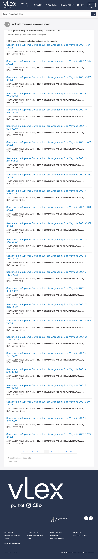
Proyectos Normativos (12, 535)
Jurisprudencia (32, 532)
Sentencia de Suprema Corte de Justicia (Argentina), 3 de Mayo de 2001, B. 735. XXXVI (46, 387)
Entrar (80, 5)
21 (66, 452)
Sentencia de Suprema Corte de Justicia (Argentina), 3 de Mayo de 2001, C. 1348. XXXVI (46, 338)
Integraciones (67, 5)
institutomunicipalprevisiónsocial (27, 35)
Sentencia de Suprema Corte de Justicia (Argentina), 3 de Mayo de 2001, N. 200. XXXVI (46, 192)
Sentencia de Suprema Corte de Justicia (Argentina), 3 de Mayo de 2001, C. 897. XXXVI (46, 159)
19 (56, 452)
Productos (37, 5)
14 (32, 452)
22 (70, 452)
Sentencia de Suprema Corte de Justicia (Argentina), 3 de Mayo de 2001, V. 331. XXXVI (48, 224)
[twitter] (86, 518)
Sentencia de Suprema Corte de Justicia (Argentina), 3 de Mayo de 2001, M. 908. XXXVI (46, 241)
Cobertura (51, 5)
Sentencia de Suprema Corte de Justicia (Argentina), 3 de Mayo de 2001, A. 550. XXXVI (46, 370)
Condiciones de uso (11, 553)
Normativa (54, 535)
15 (37, 452)
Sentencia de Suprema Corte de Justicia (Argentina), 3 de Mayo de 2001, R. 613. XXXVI (48, 322)
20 (61, 452)
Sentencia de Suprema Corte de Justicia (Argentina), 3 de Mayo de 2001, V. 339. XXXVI (49, 78)
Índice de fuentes (57, 538)
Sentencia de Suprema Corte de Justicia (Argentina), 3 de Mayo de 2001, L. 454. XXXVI (46, 289)
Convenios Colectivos (35, 535)
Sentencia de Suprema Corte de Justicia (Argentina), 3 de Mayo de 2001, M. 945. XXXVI (46, 306)
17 (46, 452)
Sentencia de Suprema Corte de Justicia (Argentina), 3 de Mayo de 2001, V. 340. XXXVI (46, 419)
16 (42, 452)
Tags (29, 538)
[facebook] (91, 518)
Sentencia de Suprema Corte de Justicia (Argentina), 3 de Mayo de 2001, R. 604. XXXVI (46, 127)
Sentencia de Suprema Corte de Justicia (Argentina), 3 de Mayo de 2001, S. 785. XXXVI (46, 257)
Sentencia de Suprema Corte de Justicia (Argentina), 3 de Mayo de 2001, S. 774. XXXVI (46, 354)
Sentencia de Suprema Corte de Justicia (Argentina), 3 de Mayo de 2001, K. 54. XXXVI (48, 46)
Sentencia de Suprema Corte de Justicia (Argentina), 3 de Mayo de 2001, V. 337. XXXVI (49, 176)
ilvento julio (12, 462)
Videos (6, 538)
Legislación (8, 532)
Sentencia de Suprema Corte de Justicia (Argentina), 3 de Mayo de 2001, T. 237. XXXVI (48, 435)
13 (27, 452)
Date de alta (91, 5)
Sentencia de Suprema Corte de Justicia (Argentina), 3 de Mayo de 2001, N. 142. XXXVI (49, 62)
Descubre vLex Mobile (12, 544)
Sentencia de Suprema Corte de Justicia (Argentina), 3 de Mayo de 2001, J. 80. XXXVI (48, 403)
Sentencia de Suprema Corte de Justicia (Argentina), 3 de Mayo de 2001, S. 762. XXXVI (46, 273)
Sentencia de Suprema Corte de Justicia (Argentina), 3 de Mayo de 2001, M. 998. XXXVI (46, 111)
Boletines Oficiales (80, 535)
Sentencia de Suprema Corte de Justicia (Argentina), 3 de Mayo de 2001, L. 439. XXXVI (49, 143)
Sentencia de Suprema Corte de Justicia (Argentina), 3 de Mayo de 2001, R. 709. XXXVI (46, 95)
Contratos (77, 532)
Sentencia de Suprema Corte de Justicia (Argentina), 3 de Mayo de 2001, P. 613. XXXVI (48, 208)
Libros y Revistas (56, 532)
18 (51, 452)
